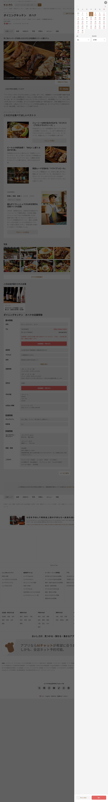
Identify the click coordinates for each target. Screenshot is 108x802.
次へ (99, 798)
